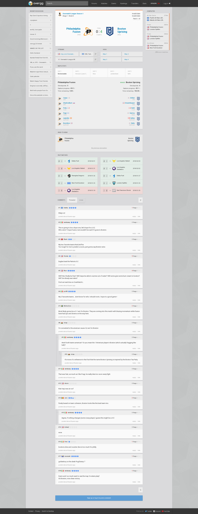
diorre (66, 383)
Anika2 (67, 427)
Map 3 (105, 59)
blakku (66, 208)
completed (151, 11)
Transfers (134, 3)
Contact (30, 511)
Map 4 (127, 59)
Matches (104, 3)
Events (114, 3)
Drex (66, 442)
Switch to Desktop (48, 511)
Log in (167, 3)
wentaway (67, 222)
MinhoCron (67, 306)
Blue (65, 270)
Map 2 (127, 54)
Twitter (148, 511)
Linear (81, 200)
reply (134, 216)
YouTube (166, 511)
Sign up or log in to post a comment (99, 498)
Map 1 (105, 54)
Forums (94, 3)
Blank (65, 239)
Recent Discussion (36, 11)
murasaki (67, 456)
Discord (156, 511)
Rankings (123, 3)
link (139, 216)
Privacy (37, 511)
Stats (144, 3)
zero (66, 398)
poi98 (65, 291)
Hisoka (66, 256)
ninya (65, 323)
